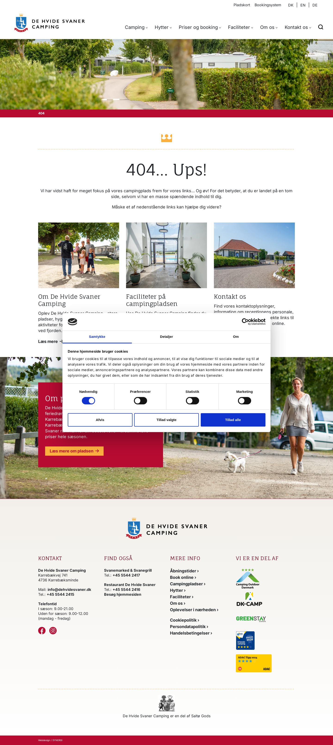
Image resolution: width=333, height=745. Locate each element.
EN (302, 5)
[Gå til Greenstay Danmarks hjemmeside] (255, 620)
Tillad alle (233, 420)
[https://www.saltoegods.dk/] (166, 703)
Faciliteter (239, 27)
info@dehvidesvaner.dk (69, 589)
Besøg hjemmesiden (122, 594)
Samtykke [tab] (97, 337)
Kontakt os (296, 27)
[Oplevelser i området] (194, 610)
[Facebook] (42, 630)
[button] (320, 27)
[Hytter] (178, 590)
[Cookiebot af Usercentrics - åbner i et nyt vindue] (245, 321)
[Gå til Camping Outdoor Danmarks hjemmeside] (248, 578)
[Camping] (188, 584)
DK (290, 5)
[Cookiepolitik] (184, 620)
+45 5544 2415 (60, 594)
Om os (267, 27)
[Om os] (50, 341)
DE (315, 5)
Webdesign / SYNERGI (50, 740)
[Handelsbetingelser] (191, 633)
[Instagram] (53, 630)
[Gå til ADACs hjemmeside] (265, 663)
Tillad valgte (166, 420)
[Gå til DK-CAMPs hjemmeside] (265, 599)
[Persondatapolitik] (189, 626)
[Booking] (183, 577)
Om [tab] (236, 337)
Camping (135, 27)
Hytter (162, 27)
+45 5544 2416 (126, 589)
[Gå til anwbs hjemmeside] (264, 640)
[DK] (49, 22)
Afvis (100, 420)
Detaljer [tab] (166, 337)
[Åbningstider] (184, 571)
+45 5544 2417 (126, 575)
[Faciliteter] (182, 597)
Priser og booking (198, 27)
